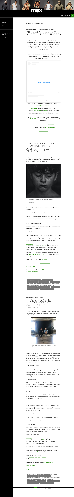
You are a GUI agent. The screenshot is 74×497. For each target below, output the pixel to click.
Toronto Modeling (32, 287)
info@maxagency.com (33, 271)
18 (45, 488)
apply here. (51, 124)
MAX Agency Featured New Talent (40, 29)
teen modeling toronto (33, 283)
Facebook (32, 118)
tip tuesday (51, 29)
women (39, 110)
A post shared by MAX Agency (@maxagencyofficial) (43, 100)
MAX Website (67, 15)
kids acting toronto (51, 474)
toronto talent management (46, 288)
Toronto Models (55, 287)
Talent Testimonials (6, 30)
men (35, 110)
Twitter (44, 118)
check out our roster (48, 462)
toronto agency (40, 285)
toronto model (49, 285)
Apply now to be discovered (37, 451)
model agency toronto (33, 281)
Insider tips (35, 297)
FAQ (42, 269)
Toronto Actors (31, 285)
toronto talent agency (33, 288)
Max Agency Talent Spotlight (6, 34)
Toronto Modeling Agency (44, 287)
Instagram (37, 118)
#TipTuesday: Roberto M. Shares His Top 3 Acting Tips (43, 33)
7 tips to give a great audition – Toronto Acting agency (39, 302)
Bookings (4, 25)
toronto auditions (41, 481)
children (45, 110)
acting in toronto (32, 474)
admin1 (39, 37)
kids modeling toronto (47, 280)
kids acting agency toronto (34, 280)
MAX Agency (29, 438)
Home (61, 15)
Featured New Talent (6, 28)
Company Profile (43, 131)
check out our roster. (50, 127)
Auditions (4, 22)
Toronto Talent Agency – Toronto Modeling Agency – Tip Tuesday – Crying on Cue (42, 147)
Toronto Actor (56, 283)
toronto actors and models (46, 479)
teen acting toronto (55, 281)
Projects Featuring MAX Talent (6, 19)
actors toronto (41, 474)
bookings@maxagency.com (42, 105)
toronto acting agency (45, 283)
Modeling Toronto (44, 281)
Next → (50, 488)
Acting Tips (29, 29)
